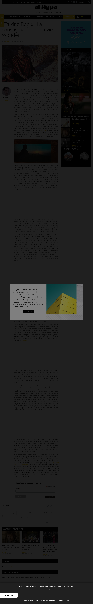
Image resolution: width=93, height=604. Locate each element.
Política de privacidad (31, 601)
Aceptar (9, 595)
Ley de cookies (64, 601)
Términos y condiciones (48, 601)
